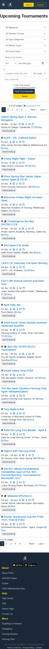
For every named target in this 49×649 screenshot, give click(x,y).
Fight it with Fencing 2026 (19, 451)
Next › (34, 109)
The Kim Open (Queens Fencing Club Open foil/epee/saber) (24, 390)
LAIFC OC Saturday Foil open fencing (24, 263)
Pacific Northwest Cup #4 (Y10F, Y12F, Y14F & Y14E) (22, 518)
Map (38, 127)
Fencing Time (8, 639)
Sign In (28, 5)
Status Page (8, 608)
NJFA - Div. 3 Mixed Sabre (20, 137)
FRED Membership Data (13, 588)
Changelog (7, 628)
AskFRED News (9, 578)
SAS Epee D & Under (16, 245)
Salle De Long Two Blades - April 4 (25, 430)
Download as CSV (32, 106)
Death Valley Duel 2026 (18, 370)
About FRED (8, 573)
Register (40, 5)
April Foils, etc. (13, 304)
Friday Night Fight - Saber (19, 158)
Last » (43, 109)
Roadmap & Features (12, 623)
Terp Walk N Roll (14, 409)
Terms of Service (14, 648)
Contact (39, 648)
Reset (24, 96)
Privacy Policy (28, 648)
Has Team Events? (21, 85)
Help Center (7, 598)
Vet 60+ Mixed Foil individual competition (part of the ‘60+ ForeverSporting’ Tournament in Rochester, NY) (21, 473)
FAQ (4, 603)
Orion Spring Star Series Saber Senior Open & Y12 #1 (21, 178)
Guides (5, 583)
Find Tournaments (24, 91)
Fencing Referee (10, 634)
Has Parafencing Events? (24, 88)
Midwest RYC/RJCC (19, 495)
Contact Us (7, 614)
